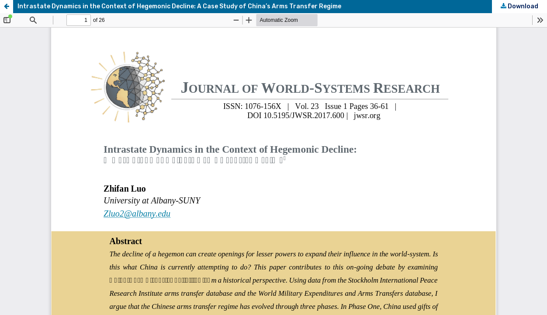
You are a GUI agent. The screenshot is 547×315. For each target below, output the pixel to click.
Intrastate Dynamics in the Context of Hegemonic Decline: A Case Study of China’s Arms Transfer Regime (179, 6)
